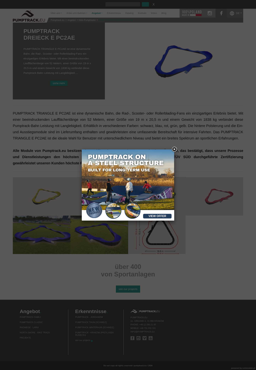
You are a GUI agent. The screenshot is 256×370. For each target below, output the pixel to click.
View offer (157, 216)
